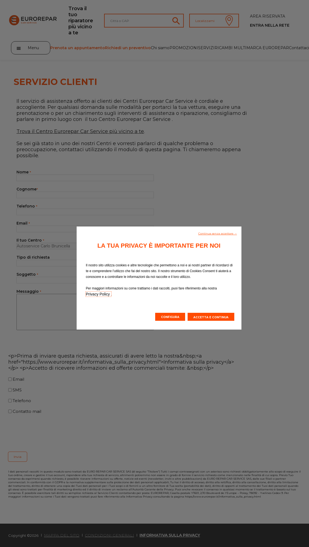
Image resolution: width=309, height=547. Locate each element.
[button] (217, 233)
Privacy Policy (98, 294)
